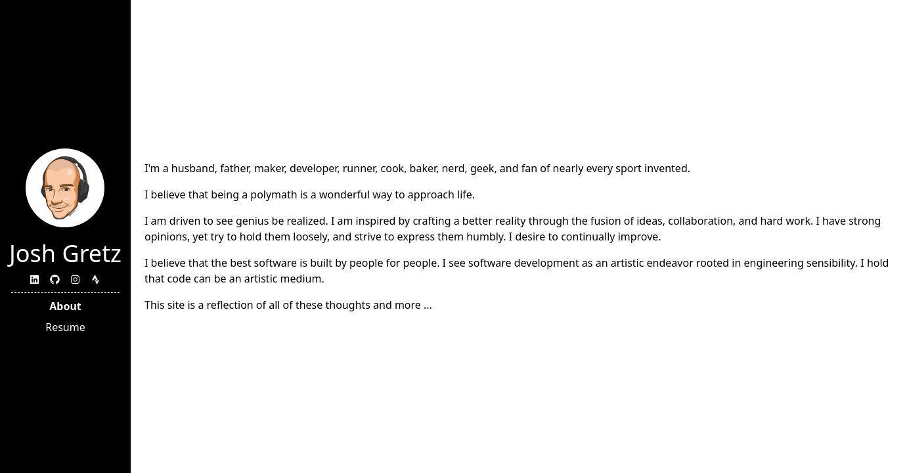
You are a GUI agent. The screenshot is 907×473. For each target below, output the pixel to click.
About (65, 306)
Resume (65, 327)
